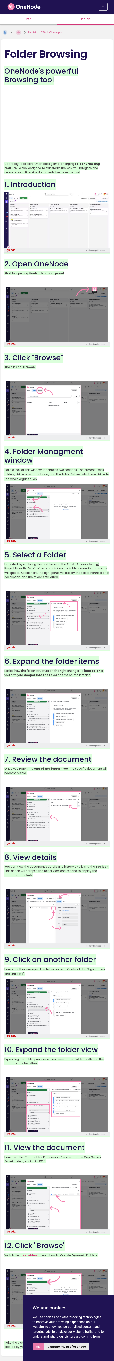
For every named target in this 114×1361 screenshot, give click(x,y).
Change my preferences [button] (67, 1347)
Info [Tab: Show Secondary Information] (28, 19)
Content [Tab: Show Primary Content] (86, 19)
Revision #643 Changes (45, 32)
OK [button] (38, 1347)
